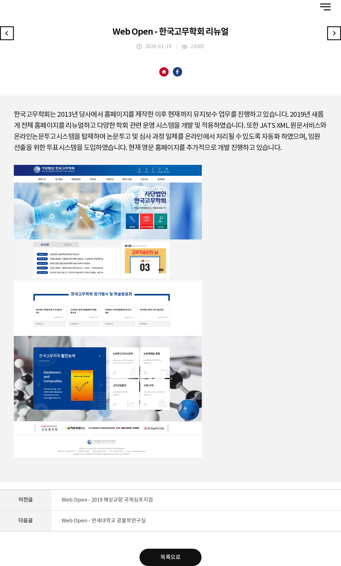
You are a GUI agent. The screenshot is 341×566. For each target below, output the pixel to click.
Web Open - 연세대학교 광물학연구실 (104, 521)
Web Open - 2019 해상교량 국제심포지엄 (107, 500)
